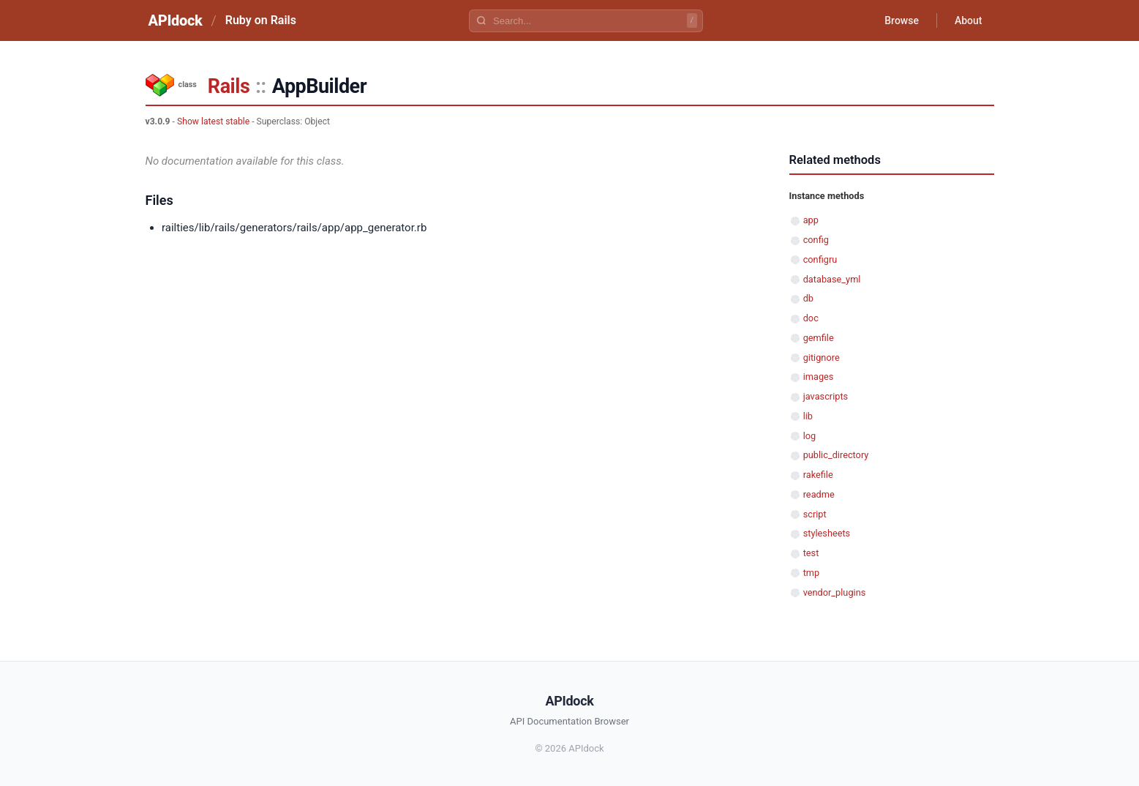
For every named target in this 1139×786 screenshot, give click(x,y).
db (808, 298)
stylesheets (827, 533)
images (818, 376)
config (816, 239)
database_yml (832, 279)
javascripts (826, 396)
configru (820, 259)
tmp (811, 572)
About (968, 20)
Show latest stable (213, 121)
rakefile (818, 474)
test (811, 552)
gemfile (818, 337)
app (811, 219)
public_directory (836, 454)
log (809, 435)
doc (811, 317)
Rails (228, 86)
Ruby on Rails (260, 20)
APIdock (176, 20)
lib (808, 416)
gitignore (821, 357)
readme (819, 494)
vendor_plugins (834, 592)
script (815, 514)
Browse (901, 20)
